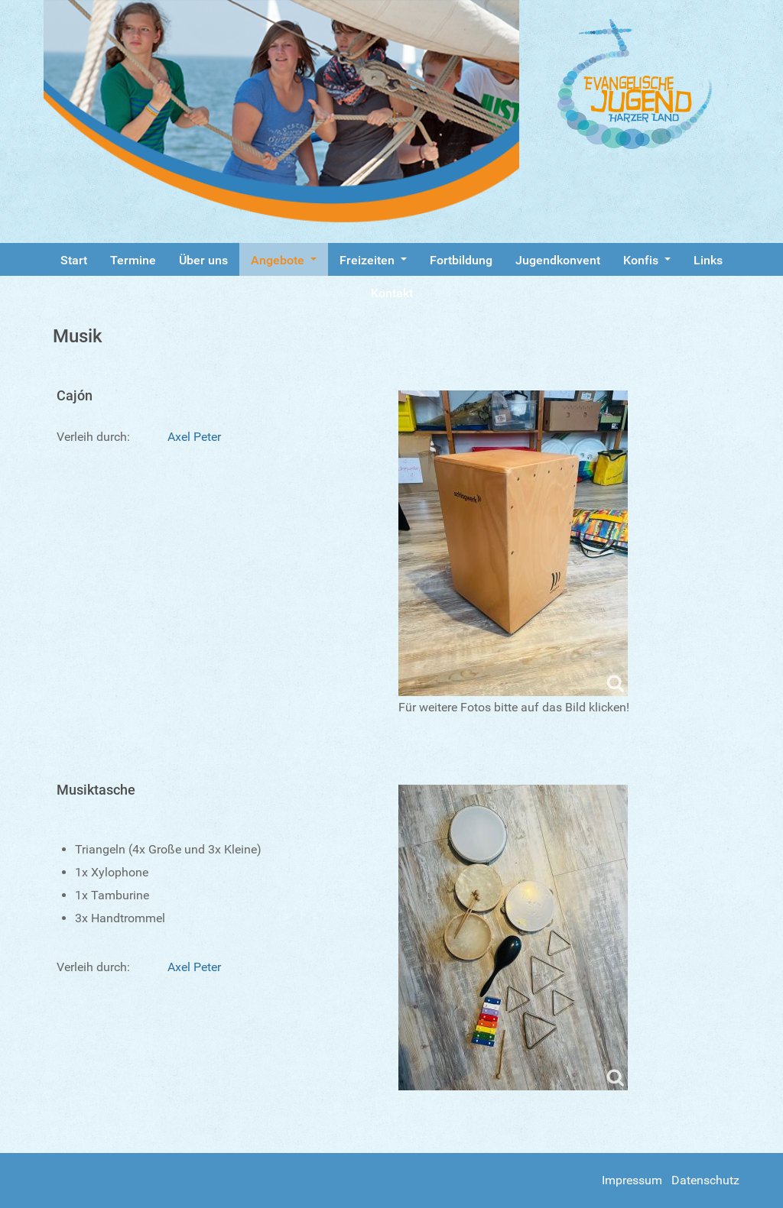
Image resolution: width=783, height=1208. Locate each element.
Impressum (632, 1180)
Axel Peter (194, 436)
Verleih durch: (93, 436)
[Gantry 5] (648, 84)
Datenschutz (705, 1180)
